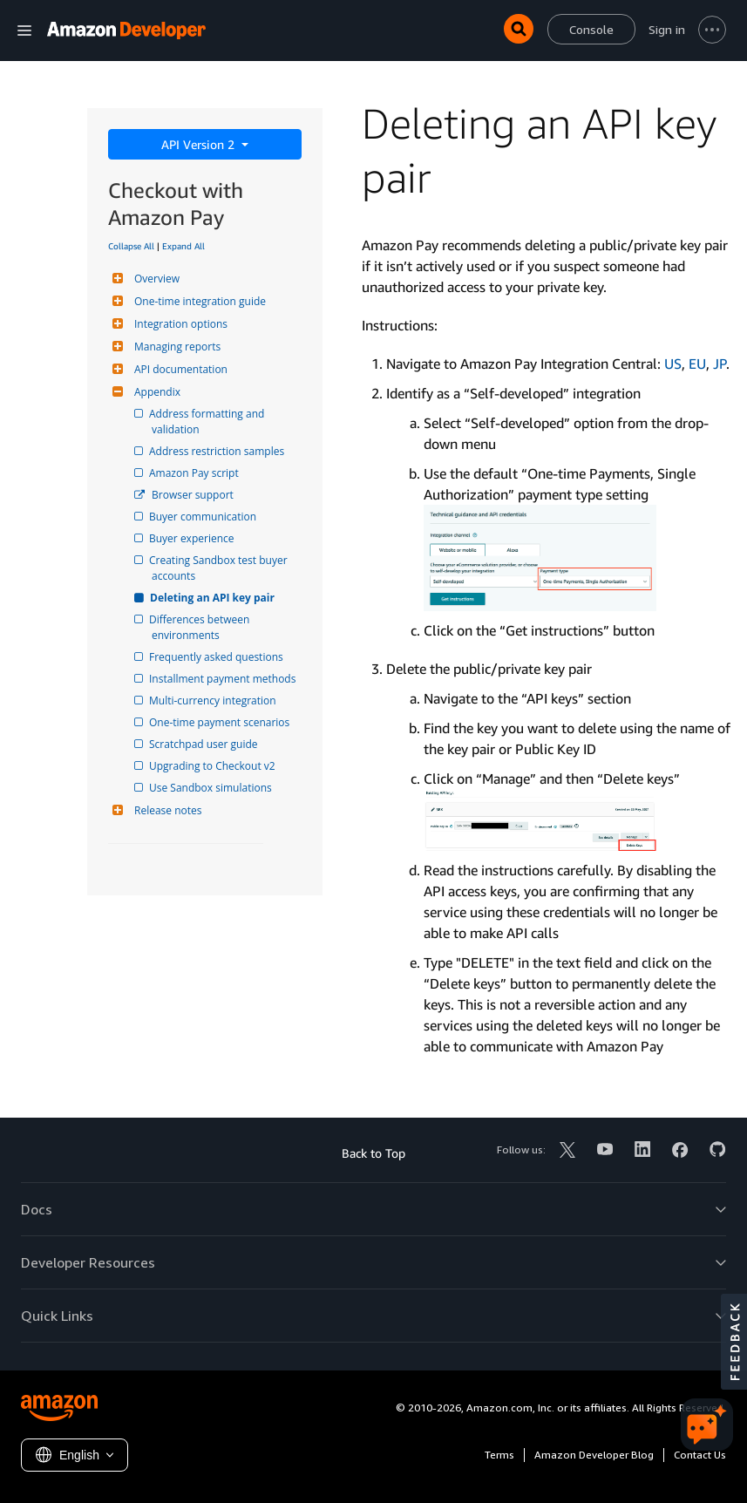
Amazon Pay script (195, 473)
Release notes (165, 810)
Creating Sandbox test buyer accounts (221, 568)
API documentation (178, 369)
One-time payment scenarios (220, 722)
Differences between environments (202, 627)
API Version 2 (199, 144)
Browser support (193, 494)
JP (719, 363)
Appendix (155, 391)
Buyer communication (204, 516)
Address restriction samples (218, 451)
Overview (155, 278)
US (673, 363)
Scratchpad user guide (205, 744)
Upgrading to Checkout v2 (213, 765)
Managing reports (175, 346)
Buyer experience (193, 538)
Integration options (178, 323)
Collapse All (131, 246)
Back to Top (373, 1153)
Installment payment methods (223, 678)
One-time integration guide (198, 301)
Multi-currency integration (214, 700)
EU (697, 363)
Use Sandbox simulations (212, 787)
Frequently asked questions (217, 656)
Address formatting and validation (209, 421)
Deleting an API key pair (213, 597)
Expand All (183, 246)
